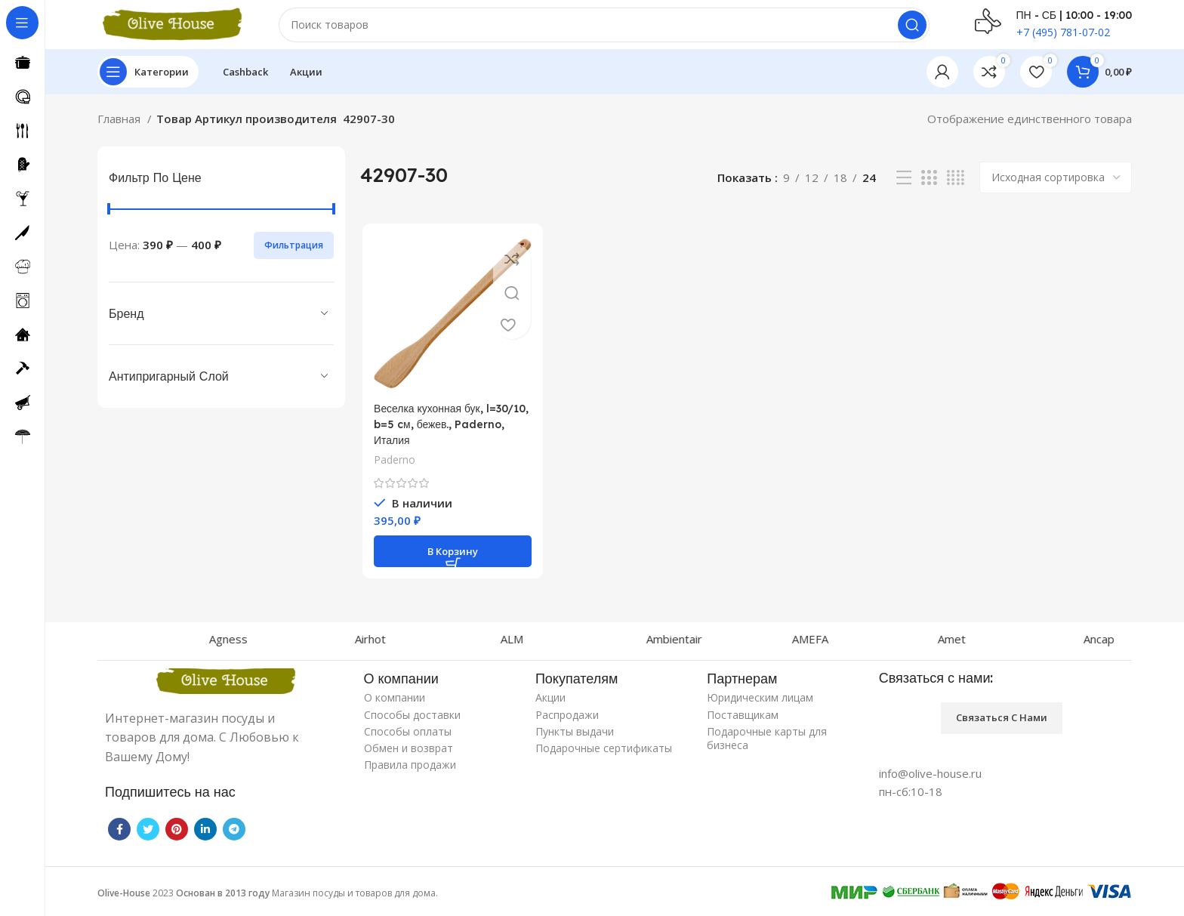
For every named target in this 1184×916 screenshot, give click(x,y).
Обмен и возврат (408, 755)
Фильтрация (293, 255)
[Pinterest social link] (176, 836)
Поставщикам (743, 721)
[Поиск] (604, 30)
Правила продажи (410, 771)
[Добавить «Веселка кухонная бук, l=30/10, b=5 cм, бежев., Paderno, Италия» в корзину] (451, 564)
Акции (550, 705)
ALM (561, 645)
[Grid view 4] (955, 189)
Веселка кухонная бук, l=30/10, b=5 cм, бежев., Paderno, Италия (437, 437)
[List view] (903, 189)
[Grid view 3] (928, 189)
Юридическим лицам (760, 705)
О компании (394, 705)
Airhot (419, 645)
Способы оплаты (408, 738)
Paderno (393, 472)
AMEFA (859, 645)
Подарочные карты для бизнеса (767, 745)
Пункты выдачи (574, 738)
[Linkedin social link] (205, 836)
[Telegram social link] (234, 836)
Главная (120, 129)
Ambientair (723, 645)
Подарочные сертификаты (603, 755)
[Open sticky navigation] (148, 83)
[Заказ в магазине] (1055, 189)
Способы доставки (412, 721)
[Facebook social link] (119, 836)
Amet (1001, 645)
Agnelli (129, 645)
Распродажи (567, 721)
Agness (277, 645)
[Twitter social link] (148, 836)
